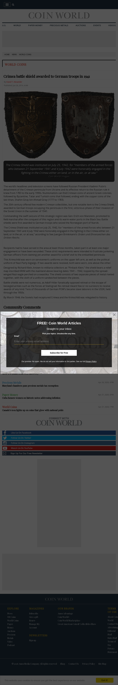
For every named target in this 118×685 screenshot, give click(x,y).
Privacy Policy (90, 361)
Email (16, 336)
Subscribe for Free (59, 353)
